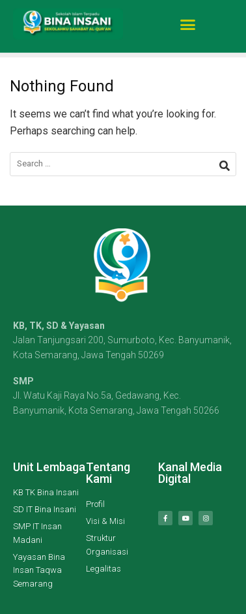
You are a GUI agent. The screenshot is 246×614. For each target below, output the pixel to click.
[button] (188, 21)
